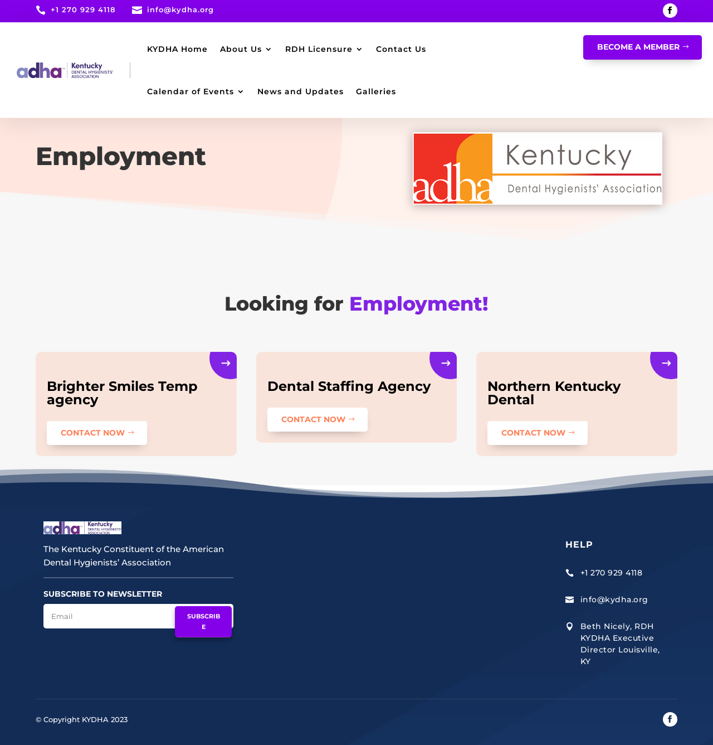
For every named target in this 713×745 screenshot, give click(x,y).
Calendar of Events (190, 91)
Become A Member (638, 47)
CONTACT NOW (93, 433)
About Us (241, 49)
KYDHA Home (177, 49)
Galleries (376, 91)
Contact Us (401, 49)
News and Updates (300, 91)
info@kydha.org (180, 9)
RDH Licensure (319, 49)
